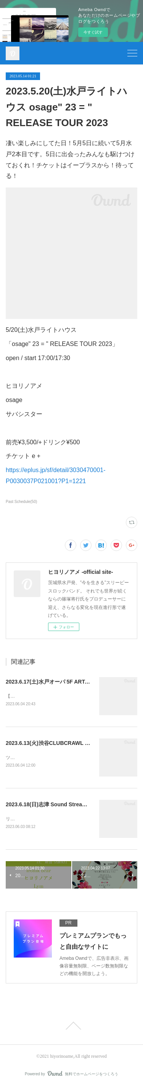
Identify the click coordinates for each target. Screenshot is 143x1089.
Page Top (71, 1027)
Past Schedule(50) (21, 502)
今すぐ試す (93, 32)
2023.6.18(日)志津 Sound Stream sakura (55, 805)
